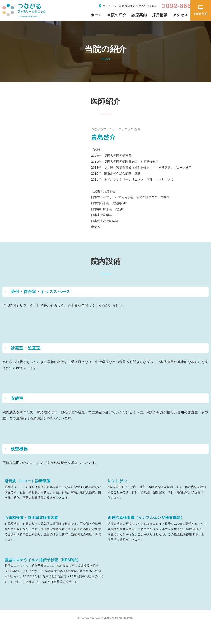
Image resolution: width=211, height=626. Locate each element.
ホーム (96, 15)
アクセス (180, 15)
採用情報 (160, 15)
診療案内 (139, 15)
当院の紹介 (116, 15)
